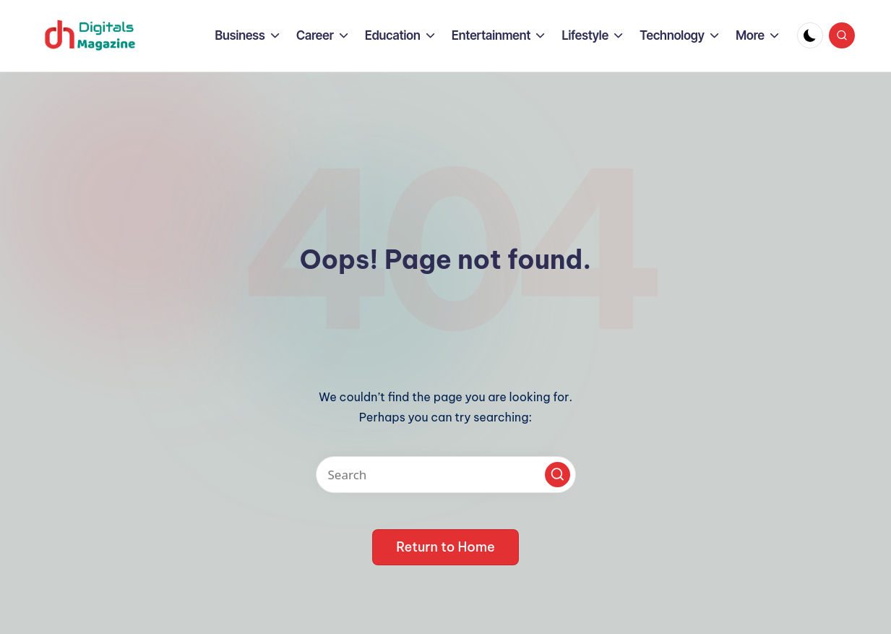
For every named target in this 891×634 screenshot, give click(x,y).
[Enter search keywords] (446, 474)
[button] (557, 474)
